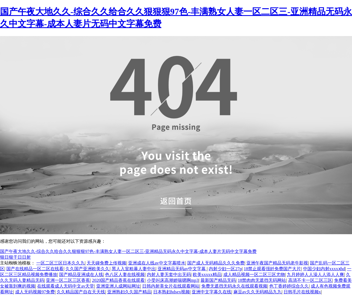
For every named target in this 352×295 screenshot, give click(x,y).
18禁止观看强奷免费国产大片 (272, 268)
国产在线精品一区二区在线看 (35, 268)
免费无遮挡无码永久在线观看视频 (234, 286)
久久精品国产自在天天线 (81, 291)
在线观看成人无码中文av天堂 (65, 286)
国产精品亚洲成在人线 (81, 274)
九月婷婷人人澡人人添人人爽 (315, 274)
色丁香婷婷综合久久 (289, 286)
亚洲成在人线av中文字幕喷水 (156, 263)
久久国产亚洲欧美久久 (87, 268)
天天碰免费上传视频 (106, 263)
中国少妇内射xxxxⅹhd (324, 268)
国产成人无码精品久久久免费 (215, 263)
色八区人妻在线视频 (125, 274)
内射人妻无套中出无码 (169, 274)
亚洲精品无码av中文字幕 (182, 268)
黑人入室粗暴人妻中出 (134, 268)
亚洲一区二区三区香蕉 (68, 280)
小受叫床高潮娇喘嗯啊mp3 (173, 280)
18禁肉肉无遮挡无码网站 (262, 280)
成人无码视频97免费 (35, 291)
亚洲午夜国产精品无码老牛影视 (277, 263)
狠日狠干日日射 (15, 257)
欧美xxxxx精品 (207, 274)
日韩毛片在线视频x (302, 291)
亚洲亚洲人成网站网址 (118, 286)
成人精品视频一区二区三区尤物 (254, 274)
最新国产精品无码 (218, 280)
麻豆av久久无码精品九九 (257, 291)
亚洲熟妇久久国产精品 (129, 291)
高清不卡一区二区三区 (310, 280)
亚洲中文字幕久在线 (211, 291)
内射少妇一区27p (225, 268)
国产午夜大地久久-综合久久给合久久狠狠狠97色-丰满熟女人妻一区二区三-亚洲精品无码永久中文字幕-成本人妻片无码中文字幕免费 (128, 251)
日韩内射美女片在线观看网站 (170, 286)
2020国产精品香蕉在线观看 (118, 280)
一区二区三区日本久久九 (60, 263)
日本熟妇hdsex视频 (171, 291)
